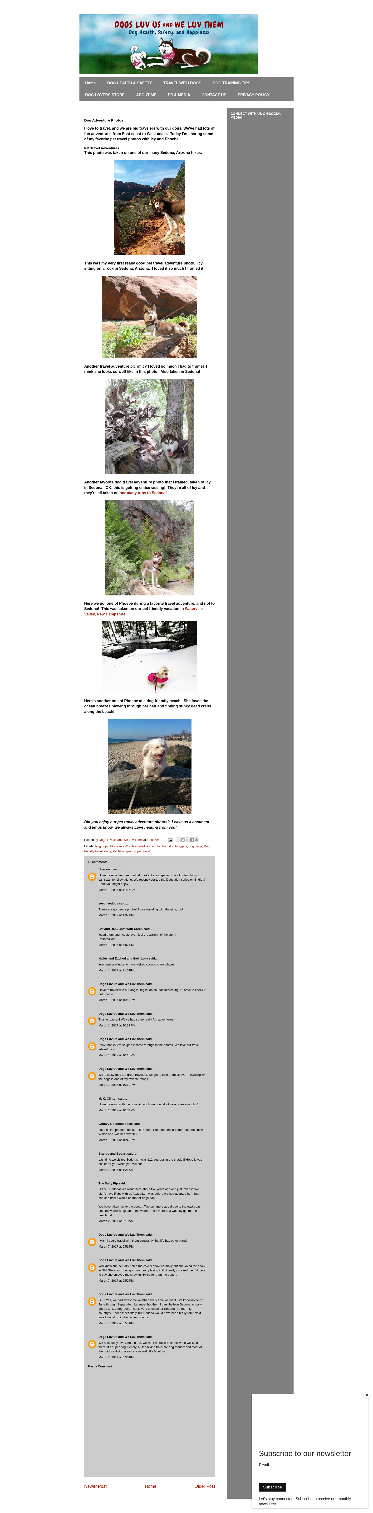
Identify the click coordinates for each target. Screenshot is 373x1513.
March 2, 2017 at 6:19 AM (115, 1221)
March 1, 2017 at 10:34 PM (116, 1110)
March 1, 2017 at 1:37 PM (116, 915)
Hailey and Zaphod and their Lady (123, 958)
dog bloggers (178, 846)
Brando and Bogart (112, 1153)
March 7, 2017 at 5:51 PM (116, 1246)
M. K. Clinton (107, 1098)
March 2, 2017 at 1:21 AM (115, 1170)
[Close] (367, 1395)
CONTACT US (214, 95)
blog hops (101, 846)
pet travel (143, 851)
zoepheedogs (108, 903)
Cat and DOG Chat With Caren (120, 929)
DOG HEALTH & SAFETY (129, 83)
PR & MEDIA (179, 95)
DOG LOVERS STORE (105, 95)
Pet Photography (124, 851)
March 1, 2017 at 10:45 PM (116, 1140)
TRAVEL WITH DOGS (182, 83)
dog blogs (195, 846)
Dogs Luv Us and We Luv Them (121, 984)
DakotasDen (107, 939)
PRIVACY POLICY (254, 95)
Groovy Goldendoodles (115, 1124)
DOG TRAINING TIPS (231, 83)
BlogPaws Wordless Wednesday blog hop (138, 846)
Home (90, 83)
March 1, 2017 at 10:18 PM (116, 1055)
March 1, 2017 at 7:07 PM (116, 945)
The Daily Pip (108, 1183)
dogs (107, 851)
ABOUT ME (146, 95)
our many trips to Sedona (143, 493)
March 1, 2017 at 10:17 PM (116, 1000)
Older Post (205, 1486)
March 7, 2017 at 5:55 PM (116, 1357)
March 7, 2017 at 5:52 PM (116, 1280)
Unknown (105, 869)
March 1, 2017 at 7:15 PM (116, 970)
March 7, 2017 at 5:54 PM (116, 1323)
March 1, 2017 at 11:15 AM (116, 890)
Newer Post (95, 1486)
